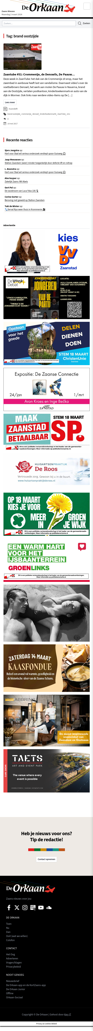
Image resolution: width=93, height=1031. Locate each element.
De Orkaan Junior (16, 994)
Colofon (10, 945)
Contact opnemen (46, 864)
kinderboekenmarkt (49, 115)
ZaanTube (63, 115)
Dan (8, 937)
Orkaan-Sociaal (15, 1002)
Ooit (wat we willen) (17, 941)
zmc (70, 115)
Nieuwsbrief (13, 986)
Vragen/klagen (14, 968)
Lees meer (10, 103)
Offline (10, 998)
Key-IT (67, 1020)
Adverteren (12, 964)
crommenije (27, 115)
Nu (7, 933)
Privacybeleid (14, 972)
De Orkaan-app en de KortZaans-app (27, 990)
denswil (36, 115)
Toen (9, 929)
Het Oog (10, 959)
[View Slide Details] (46, 256)
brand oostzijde (14, 115)
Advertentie (9, 230)
